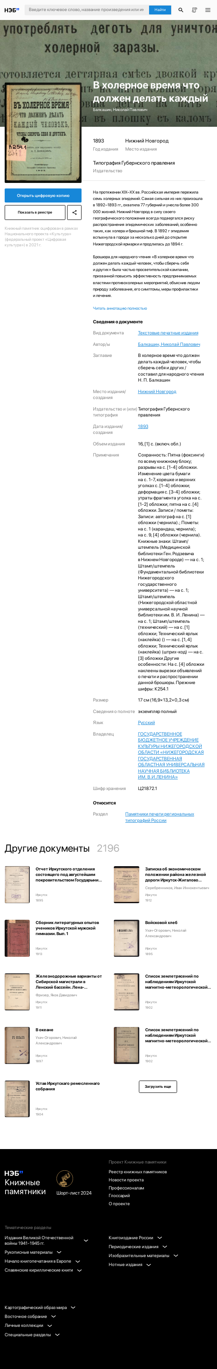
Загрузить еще (158, 1086)
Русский (146, 722)
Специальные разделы (32, 1335)
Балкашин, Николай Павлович (169, 344)
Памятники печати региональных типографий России (159, 817)
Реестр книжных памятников (138, 1172)
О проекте (119, 1203)
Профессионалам (126, 1188)
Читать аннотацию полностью (120, 308)
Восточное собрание (30, 1316)
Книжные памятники (25, 1183)
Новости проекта (126, 1180)
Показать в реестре (35, 212)
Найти (160, 9)
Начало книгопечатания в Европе (42, 1261)
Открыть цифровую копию (43, 195)
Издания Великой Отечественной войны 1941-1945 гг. (46, 1240)
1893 (143, 426)
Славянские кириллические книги (43, 1270)
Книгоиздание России (135, 1238)
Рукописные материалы (33, 1252)
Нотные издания (130, 1264)
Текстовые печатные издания (168, 333)
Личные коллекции (28, 1325)
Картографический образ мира (40, 1307)
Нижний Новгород (157, 391)
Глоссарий (119, 1195)
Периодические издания (138, 1246)
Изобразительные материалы (143, 1255)
